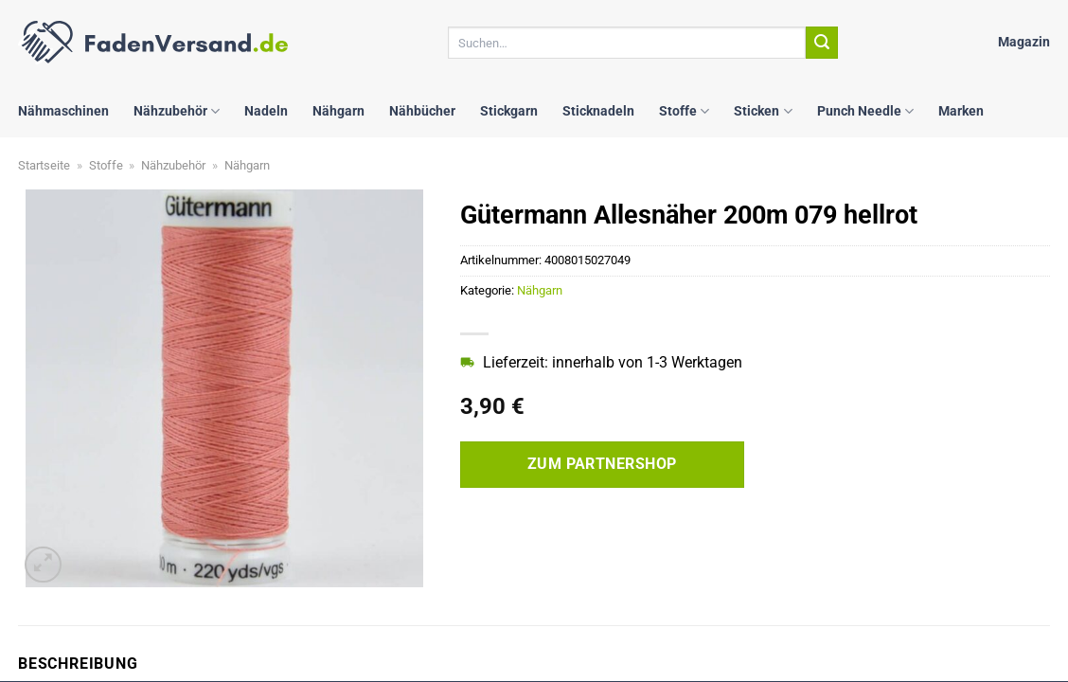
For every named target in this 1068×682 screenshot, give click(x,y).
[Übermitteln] (822, 43)
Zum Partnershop (602, 464)
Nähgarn (338, 111)
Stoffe (684, 111)
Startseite (44, 165)
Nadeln (266, 111)
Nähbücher (422, 111)
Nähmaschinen (63, 111)
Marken (961, 111)
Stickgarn (509, 111)
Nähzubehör (177, 111)
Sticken (763, 111)
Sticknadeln (598, 111)
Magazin (1024, 42)
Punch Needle (865, 111)
